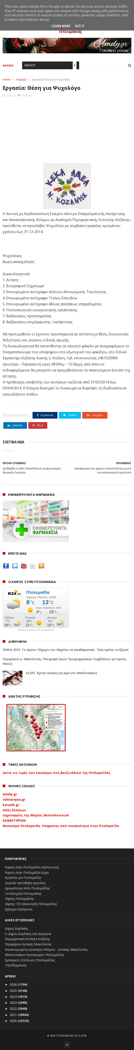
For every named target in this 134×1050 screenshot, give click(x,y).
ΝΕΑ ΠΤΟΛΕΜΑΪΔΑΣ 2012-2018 (68, 1035)
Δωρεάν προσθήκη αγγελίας (25, 883)
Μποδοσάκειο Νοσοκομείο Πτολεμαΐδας (34, 955)
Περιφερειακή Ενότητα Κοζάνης (27, 939)
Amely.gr (10, 794)
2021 (14, 1015)
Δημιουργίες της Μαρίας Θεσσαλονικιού (36, 815)
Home (6, 79)
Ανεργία (21, 79)
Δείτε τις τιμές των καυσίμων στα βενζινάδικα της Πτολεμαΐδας (56, 773)
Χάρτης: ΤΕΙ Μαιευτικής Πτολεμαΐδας (31, 904)
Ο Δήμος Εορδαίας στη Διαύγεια (28, 934)
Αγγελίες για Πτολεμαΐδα (23, 877)
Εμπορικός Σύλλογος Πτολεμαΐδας (30, 960)
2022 (14, 1008)
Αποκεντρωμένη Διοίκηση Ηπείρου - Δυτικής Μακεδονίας (46, 949)
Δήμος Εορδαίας (16, 928)
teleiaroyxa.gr (14, 799)
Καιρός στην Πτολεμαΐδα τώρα (27, 872)
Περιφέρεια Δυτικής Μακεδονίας (28, 944)
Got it (79, 26)
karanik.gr (11, 805)
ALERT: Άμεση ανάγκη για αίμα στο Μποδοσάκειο (61, 673)
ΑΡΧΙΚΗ (8, 65)
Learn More (60, 26)
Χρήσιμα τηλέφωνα (18, 909)
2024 (14, 996)
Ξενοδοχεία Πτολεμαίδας (23, 893)
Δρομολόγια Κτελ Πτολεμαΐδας (27, 888)
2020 (14, 1021)
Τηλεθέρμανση (15, 965)
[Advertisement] (67, 129)
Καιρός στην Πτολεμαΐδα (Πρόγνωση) (32, 867)
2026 (14, 984)
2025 (14, 990)
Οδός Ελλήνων (14, 810)
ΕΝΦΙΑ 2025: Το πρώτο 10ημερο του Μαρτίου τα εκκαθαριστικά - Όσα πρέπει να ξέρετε (66, 650)
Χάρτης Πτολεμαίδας (19, 898)
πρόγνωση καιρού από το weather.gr (36, 630)
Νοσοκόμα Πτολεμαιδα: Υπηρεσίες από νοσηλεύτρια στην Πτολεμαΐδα (61, 826)
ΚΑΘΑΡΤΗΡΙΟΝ (14, 820)
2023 (14, 1002)
